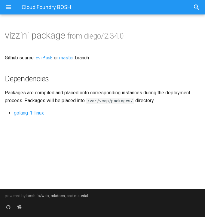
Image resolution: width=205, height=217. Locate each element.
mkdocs (58, 195)
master (66, 58)
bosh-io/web (37, 195)
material (81, 195)
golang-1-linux (29, 113)
